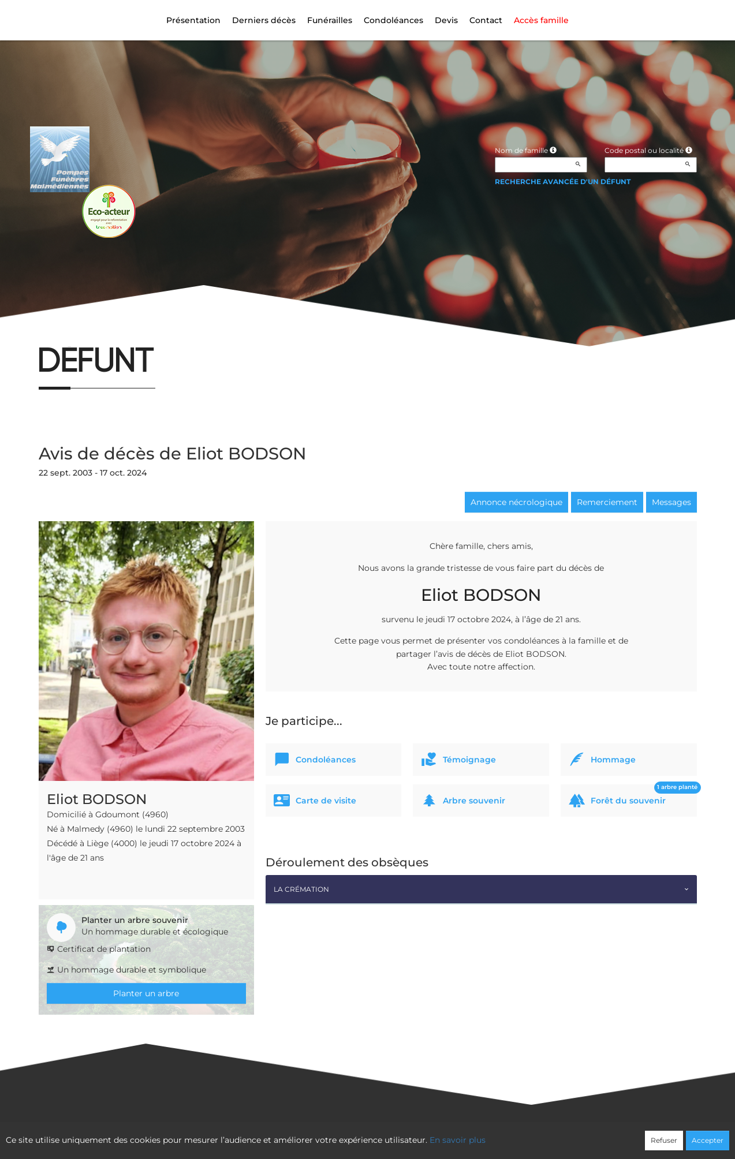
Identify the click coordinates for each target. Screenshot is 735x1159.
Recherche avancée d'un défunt (562, 181)
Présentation (193, 20)
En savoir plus (458, 1140)
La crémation (301, 889)
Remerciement (607, 502)
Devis (446, 20)
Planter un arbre (146, 993)
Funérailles (329, 20)
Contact (485, 20)
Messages (671, 502)
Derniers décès (264, 20)
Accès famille (541, 20)
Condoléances (393, 20)
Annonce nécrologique (516, 502)
